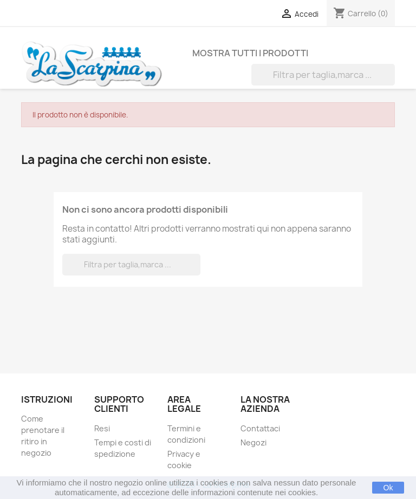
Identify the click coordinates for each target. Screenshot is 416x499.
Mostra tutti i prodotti (250, 53)
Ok (388, 487)
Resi (102, 428)
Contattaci (260, 428)
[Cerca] (323, 75)
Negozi (253, 442)
